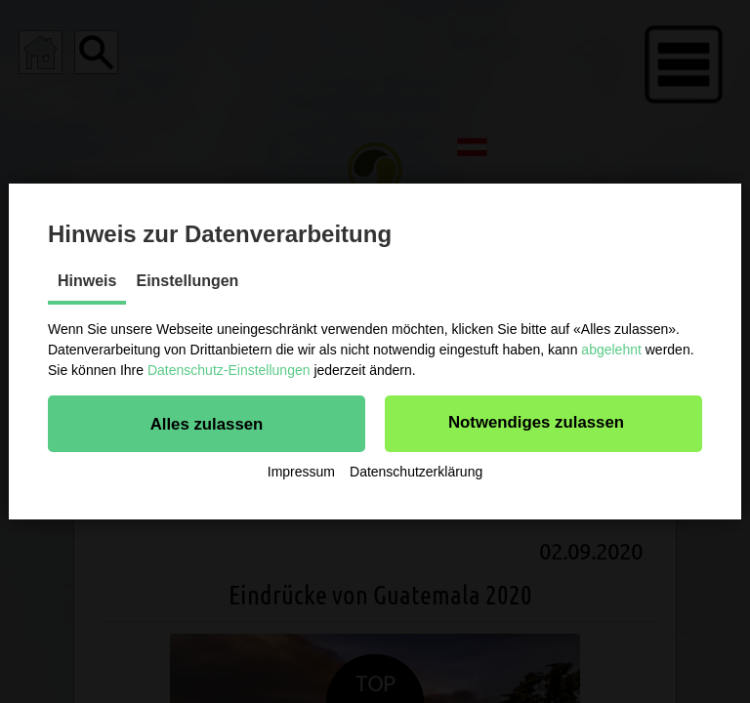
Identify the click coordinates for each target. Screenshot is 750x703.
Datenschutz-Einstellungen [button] (229, 370)
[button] (206, 423)
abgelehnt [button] (611, 349)
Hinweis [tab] (87, 280)
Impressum (301, 471)
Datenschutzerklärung (416, 471)
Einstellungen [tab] (187, 280)
